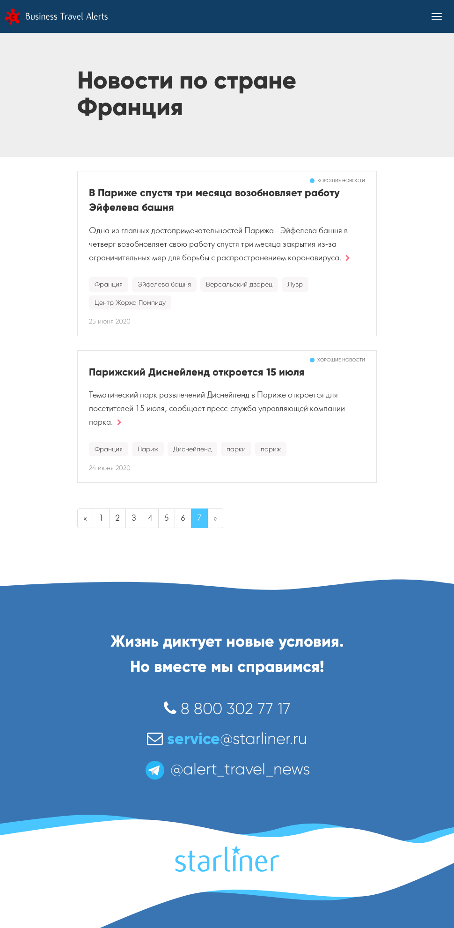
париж (271, 449)
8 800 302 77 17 (227, 709)
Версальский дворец (239, 284)
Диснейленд (192, 449)
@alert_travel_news (227, 769)
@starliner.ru (227, 738)
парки (236, 449)
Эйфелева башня (164, 284)
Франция (109, 284)
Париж (148, 449)
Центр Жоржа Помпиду (130, 302)
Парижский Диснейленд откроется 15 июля (197, 372)
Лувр (295, 284)
